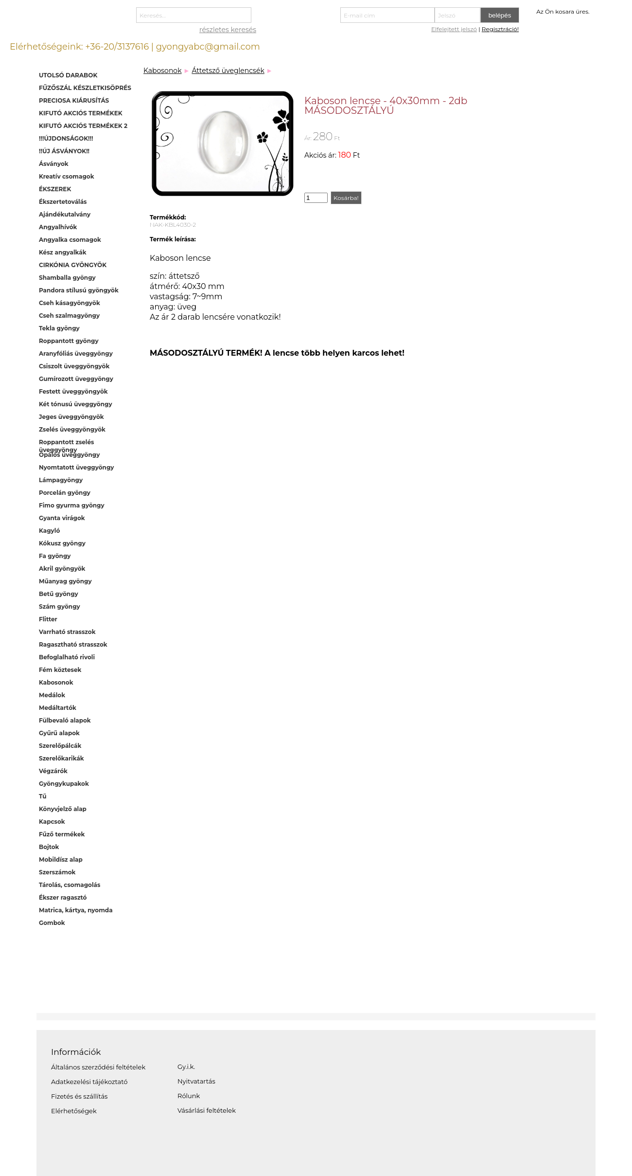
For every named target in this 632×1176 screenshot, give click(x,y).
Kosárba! (346, 197)
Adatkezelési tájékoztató (89, 1082)
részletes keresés (227, 29)
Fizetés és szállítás (79, 1096)
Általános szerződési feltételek (98, 1067)
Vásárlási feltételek (206, 1110)
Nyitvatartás (196, 1081)
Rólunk (188, 1096)
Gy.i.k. (186, 1066)
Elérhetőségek (74, 1111)
